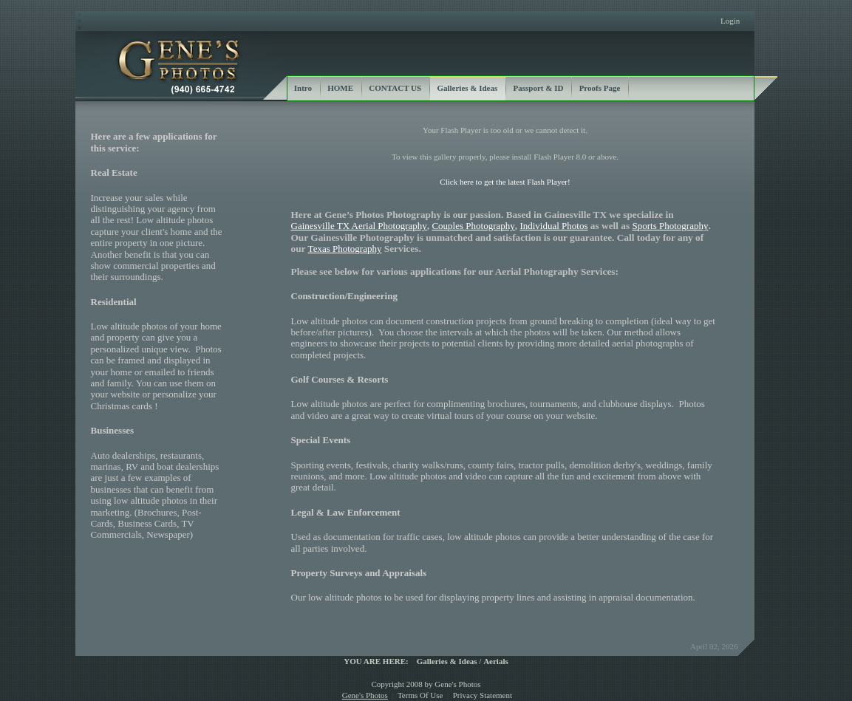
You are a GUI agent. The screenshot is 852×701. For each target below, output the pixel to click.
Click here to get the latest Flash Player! (505, 181)
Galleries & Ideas (447, 661)
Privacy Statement (482, 695)
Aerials (495, 661)
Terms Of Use (420, 695)
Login (730, 20)
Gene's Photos (365, 695)
